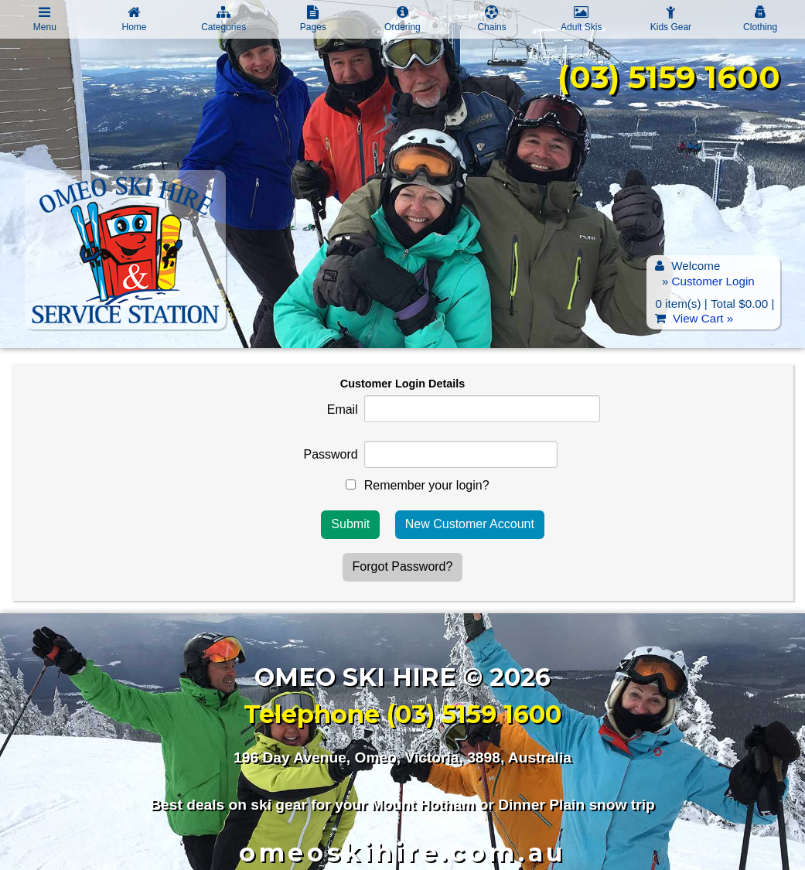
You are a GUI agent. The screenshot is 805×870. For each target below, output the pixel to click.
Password (330, 454)
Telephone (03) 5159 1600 (402, 714)
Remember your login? (426, 485)
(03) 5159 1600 (669, 77)
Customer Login (713, 281)
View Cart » (703, 318)
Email (342, 409)
